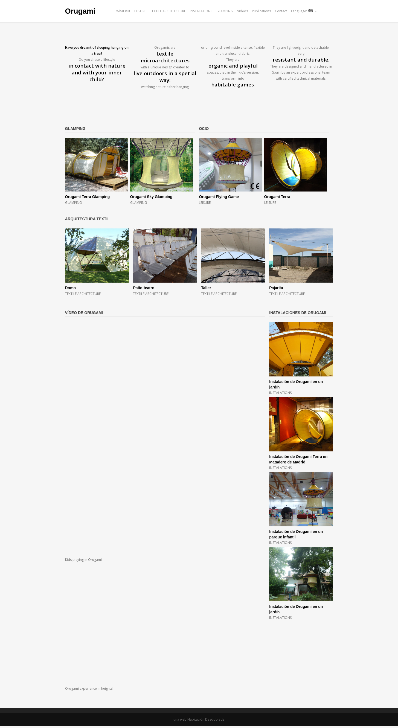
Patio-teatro (143, 288)
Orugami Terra (277, 197)
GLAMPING (224, 11)
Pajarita (276, 288)
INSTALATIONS (201, 11)
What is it (123, 11)
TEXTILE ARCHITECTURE (168, 11)
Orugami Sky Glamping (151, 197)
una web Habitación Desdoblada (199, 719)
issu (331, 11)
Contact (281, 11)
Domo (70, 288)
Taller (206, 288)
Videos (242, 11)
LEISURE (140, 11)
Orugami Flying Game (219, 197)
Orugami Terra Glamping (87, 197)
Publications (261, 11)
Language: (304, 11)
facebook (323, 11)
